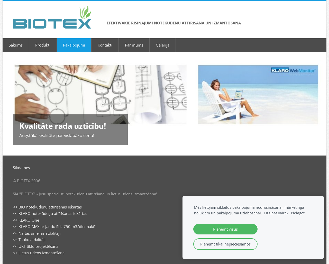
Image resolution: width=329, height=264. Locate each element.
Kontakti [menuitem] (105, 45)
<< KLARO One (26, 220)
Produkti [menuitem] (42, 45)
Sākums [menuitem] (16, 45)
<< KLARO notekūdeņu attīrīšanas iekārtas (50, 213)
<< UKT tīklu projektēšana (35, 246)
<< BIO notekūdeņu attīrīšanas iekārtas (47, 207)
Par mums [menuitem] (134, 45)
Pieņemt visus (225, 229)
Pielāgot (298, 213)
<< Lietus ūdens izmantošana (39, 252)
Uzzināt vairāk (276, 213)
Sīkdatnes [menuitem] (21, 167)
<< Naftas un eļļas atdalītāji (37, 233)
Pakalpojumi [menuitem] (74, 45)
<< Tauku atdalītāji (29, 239)
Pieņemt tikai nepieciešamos (225, 244)
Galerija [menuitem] (162, 45)
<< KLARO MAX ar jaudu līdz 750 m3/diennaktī (54, 226)
